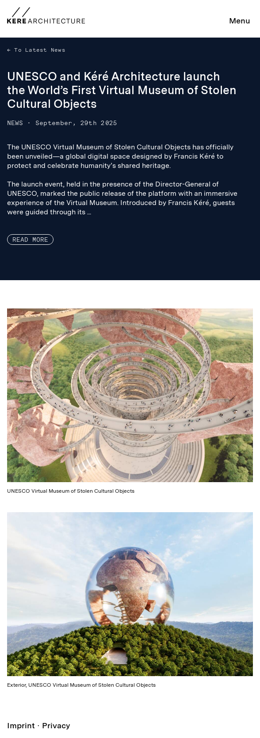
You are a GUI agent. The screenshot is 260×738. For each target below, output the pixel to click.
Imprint (21, 725)
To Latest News (38, 50)
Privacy (56, 725)
